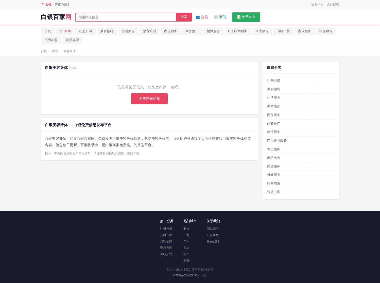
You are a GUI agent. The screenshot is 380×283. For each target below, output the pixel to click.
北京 (186, 229)
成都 (186, 260)
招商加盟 (51, 40)
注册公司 (85, 31)
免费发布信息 (149, 99)
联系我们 (213, 241)
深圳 (186, 248)
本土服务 (262, 31)
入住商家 (333, 4)
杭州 (186, 254)
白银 (55, 51)
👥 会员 (202, 17)
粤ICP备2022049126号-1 (190, 275)
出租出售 (283, 31)
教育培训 (149, 31)
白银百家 (56, 16)
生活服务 (128, 31)
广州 (186, 241)
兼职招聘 (106, 31)
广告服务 (213, 235)
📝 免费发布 (246, 17)
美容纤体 (69, 51)
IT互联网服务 (238, 31)
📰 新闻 (220, 17)
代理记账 (166, 241)
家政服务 (304, 31)
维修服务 (326, 31)
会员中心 (318, 4)
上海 (186, 235)
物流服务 (213, 31)
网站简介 (213, 229)
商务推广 (192, 31)
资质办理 (72, 40)
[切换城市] (62, 4)
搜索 (184, 17)
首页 (47, 31)
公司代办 (166, 235)
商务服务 (170, 31)
